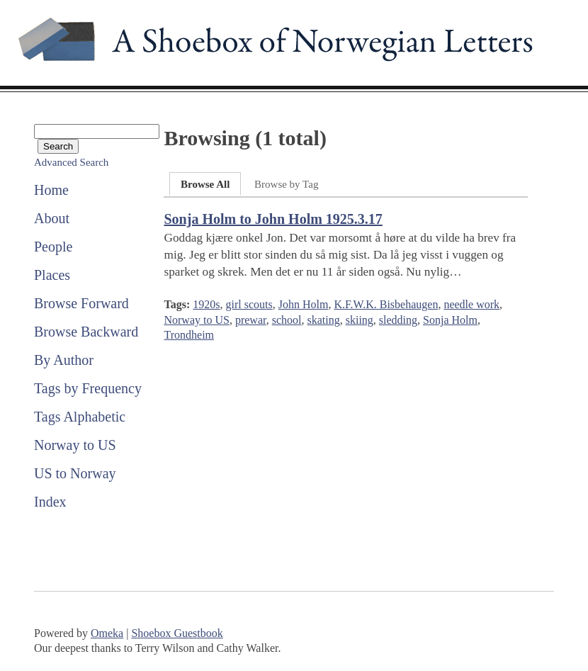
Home (51, 190)
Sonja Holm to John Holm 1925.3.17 (273, 219)
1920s (206, 304)
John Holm (303, 304)
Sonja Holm (450, 320)
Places (52, 275)
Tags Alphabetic (79, 417)
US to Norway (75, 473)
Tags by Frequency (88, 388)
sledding (398, 320)
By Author (64, 360)
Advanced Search (71, 162)
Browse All (205, 184)
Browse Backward (86, 332)
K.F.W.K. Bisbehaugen (386, 304)
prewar (250, 320)
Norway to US (75, 445)
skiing (359, 320)
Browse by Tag (286, 184)
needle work (471, 304)
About (51, 218)
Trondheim (189, 335)
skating (323, 320)
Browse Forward (81, 303)
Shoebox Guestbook (176, 633)
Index (50, 502)
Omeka (107, 633)
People (53, 246)
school (287, 320)
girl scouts (248, 304)
